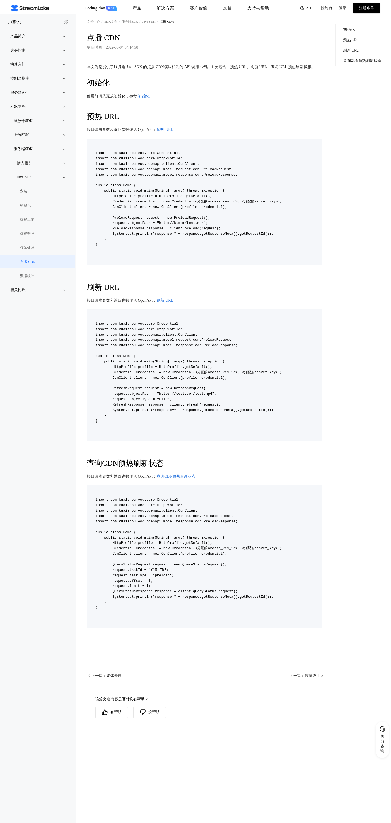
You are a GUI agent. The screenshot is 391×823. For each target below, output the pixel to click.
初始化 (144, 96)
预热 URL (165, 130)
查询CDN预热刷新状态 (176, 476)
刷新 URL (165, 300)
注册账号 (366, 8)
